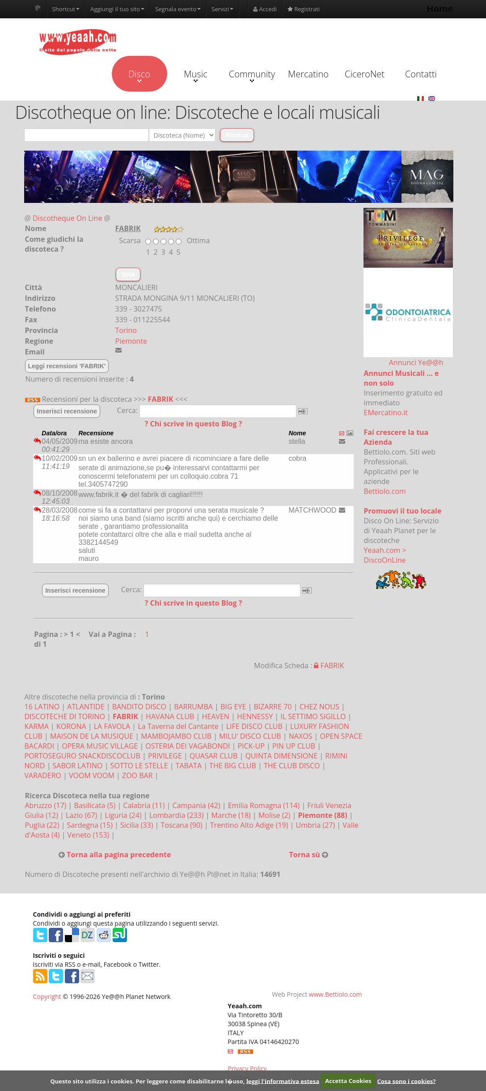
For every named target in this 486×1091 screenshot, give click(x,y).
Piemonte (131, 341)
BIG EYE (233, 707)
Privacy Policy (247, 1068)
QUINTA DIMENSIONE (281, 756)
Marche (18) (232, 815)
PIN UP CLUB (293, 746)
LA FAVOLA (112, 726)
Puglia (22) (43, 825)
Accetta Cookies (348, 1081)
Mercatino (308, 74)
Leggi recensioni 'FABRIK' (67, 366)
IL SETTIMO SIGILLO (313, 716)
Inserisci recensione (67, 411)
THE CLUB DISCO (292, 766)
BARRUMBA (193, 707)
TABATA (189, 766)
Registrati (303, 9)
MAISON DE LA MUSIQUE (91, 736)
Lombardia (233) (177, 815)
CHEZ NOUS (319, 707)
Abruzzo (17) (46, 805)
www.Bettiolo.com (335, 994)
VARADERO (43, 775)
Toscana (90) (182, 825)
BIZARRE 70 (273, 707)
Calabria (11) (144, 805)
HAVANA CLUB (170, 716)
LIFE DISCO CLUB (254, 726)
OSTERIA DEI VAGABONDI (187, 746)
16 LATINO (42, 707)
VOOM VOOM (91, 775)
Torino (126, 330)
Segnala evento (178, 9)
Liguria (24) (124, 815)
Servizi (222, 9)
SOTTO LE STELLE (139, 766)
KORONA (71, 726)
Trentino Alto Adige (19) (250, 825)
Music (195, 75)
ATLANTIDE (85, 707)
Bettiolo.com (385, 491)
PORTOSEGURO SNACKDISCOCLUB (82, 756)
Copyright (47, 996)
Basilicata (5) (95, 805)
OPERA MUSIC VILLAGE (100, 746)
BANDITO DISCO (139, 707)
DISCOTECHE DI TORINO (65, 716)
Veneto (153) (89, 835)
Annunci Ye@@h (416, 362)
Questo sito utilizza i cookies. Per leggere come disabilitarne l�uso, (147, 1081)
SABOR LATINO (78, 766)
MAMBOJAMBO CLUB (176, 736)
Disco (139, 75)
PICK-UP (250, 746)
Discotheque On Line (67, 218)
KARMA (37, 726)
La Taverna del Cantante (178, 726)
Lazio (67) (82, 815)
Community (252, 75)
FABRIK (160, 399)
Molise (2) (275, 815)
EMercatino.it (386, 412)
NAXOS (301, 736)
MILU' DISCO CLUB (250, 736)
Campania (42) (197, 805)
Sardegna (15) (90, 825)
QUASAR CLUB (214, 756)
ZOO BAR (137, 775)
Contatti (421, 74)
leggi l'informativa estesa (282, 1081)
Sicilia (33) (137, 825)
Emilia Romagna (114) (265, 805)
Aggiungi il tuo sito (117, 9)
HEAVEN (215, 716)
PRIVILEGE (165, 756)
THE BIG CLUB (232, 766)
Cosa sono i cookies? (406, 1081)
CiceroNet (365, 74)
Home (440, 9)
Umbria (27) (316, 825)
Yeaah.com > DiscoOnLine (385, 555)
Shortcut (66, 9)
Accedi (265, 9)
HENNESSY (255, 716)
